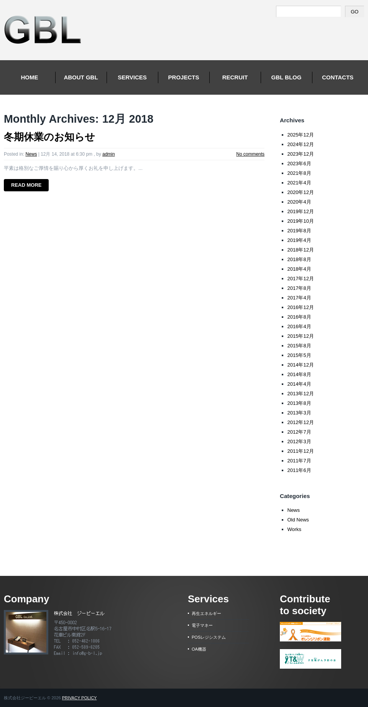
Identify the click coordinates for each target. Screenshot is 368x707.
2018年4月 (299, 269)
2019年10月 (301, 221)
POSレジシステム (209, 637)
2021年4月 (299, 183)
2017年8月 (299, 288)
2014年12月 (301, 365)
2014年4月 (299, 384)
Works (295, 529)
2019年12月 (301, 211)
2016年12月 (301, 307)
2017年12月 (301, 278)
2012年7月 (299, 432)
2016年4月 (299, 326)
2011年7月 (299, 461)
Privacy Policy (79, 697)
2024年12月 (301, 144)
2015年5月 (299, 355)
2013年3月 (299, 413)
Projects (183, 77)
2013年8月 (299, 403)
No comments (250, 154)
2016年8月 (299, 317)
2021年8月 (299, 173)
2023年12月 (301, 154)
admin (108, 154)
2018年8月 (299, 259)
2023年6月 (299, 163)
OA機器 (199, 649)
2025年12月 (301, 135)
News (31, 154)
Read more (26, 185)
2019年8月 (299, 230)
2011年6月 (299, 470)
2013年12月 (301, 393)
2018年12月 (301, 250)
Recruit (235, 77)
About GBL (81, 77)
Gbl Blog (286, 77)
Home (29, 77)
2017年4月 (299, 298)
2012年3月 (299, 441)
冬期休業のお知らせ (49, 137)
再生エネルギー (206, 613)
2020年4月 (299, 202)
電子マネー (202, 625)
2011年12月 (301, 451)
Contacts (337, 77)
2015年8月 (299, 346)
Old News (298, 520)
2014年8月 (299, 374)
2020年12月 (301, 192)
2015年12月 (301, 336)
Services (132, 77)
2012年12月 (301, 422)
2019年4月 (299, 240)
